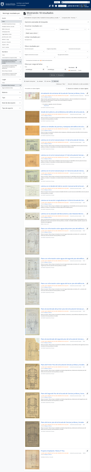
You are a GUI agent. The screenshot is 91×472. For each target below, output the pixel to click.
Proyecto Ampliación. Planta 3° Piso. (53, 451)
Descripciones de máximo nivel (33, 60)
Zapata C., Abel (11, 45)
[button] (49, 5)
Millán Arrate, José (11, 29)
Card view (48, 81)
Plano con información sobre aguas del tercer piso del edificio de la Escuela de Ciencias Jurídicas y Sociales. (63, 283)
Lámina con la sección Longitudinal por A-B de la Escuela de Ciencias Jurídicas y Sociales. (63, 200)
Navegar (57, 2)
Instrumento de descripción (74, 48)
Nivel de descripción (8, 103)
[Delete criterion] (88, 29)
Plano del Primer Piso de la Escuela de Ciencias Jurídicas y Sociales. (63, 365)
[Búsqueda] (76, 2)
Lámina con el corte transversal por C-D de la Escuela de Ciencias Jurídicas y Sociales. (63, 140)
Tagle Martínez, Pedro (11, 35)
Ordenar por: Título (60, 84)
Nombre (5, 52)
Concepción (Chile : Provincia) (11, 86)
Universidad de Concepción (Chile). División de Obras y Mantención (11, 74)
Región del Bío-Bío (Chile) (11, 88)
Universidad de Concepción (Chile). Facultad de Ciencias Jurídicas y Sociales (11, 62)
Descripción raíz (28, 39)
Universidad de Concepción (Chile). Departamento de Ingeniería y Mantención (11, 67)
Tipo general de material (63, 54)
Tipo (3, 98)
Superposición (73, 70)
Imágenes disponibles (51, 48)
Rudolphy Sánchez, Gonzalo (11, 27)
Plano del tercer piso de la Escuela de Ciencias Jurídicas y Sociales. (62, 422)
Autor (4, 18)
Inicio (26, 66)
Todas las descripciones (47, 60)
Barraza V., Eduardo (11, 42)
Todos (3, 21)
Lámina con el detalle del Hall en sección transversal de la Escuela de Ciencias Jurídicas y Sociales (63, 186)
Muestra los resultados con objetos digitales (77, 88)
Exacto (79, 70)
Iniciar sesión (62, 6)
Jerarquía (40, 81)
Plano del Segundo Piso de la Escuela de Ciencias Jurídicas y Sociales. (63, 393)
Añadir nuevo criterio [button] (31, 33)
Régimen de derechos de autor (31, 54)
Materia (4, 92)
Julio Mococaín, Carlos (11, 37)
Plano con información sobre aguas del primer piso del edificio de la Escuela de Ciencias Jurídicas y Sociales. (63, 228)
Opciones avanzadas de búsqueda (36, 22)
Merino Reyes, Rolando (11, 71)
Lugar (4, 79)
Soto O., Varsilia (11, 48)
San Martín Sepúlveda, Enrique (11, 24)
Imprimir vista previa (29, 81)
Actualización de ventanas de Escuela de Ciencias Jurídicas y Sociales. (63, 93)
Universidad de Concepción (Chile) (11, 58)
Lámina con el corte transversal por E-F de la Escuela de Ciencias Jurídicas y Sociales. (63, 155)
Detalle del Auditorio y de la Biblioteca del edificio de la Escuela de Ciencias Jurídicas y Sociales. (63, 112)
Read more (46, 105)
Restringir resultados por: (11, 13)
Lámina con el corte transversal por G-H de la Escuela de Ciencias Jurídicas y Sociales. (63, 171)
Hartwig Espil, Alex (11, 32)
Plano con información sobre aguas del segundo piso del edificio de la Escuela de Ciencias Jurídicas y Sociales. (63, 258)
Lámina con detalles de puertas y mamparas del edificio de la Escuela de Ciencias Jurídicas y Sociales (63, 126)
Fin (47, 66)
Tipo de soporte (7, 108)
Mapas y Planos (48, 97)
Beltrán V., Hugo (11, 40)
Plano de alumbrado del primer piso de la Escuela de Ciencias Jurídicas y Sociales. (63, 309)
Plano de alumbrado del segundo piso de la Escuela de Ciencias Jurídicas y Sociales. (63, 339)
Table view (55, 81)
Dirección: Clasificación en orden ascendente (78, 84)
